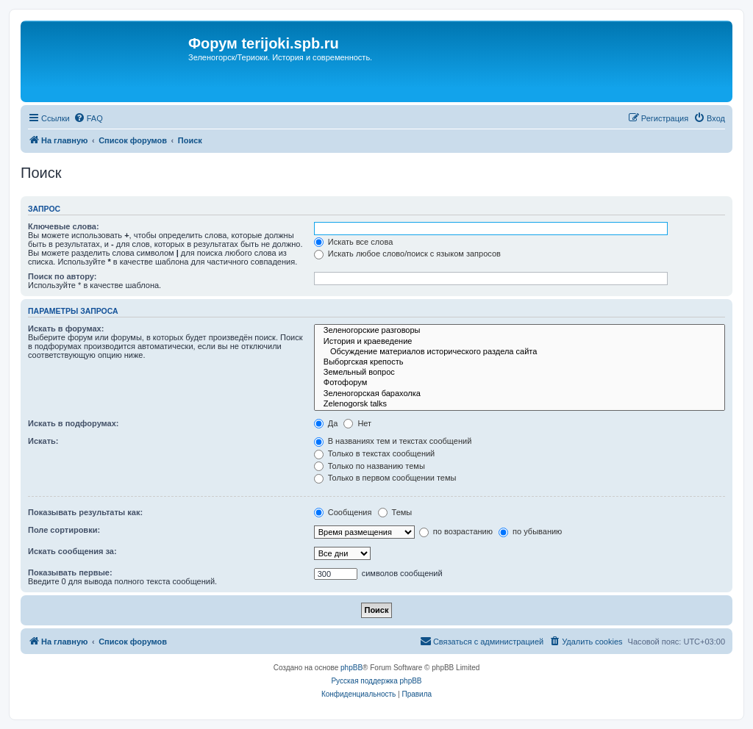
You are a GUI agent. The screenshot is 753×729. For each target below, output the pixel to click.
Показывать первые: (70, 572)
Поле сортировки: (64, 529)
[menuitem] (88, 118)
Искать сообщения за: (72, 551)
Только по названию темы (369, 466)
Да (326, 423)
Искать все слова (353, 241)
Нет (357, 423)
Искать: (43, 441)
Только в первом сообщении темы (385, 477)
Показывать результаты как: (85, 512)
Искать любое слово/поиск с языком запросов (407, 253)
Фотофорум (519, 383)
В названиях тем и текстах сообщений (393, 441)
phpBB (351, 668)
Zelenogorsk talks (519, 404)
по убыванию (530, 531)
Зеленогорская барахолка (519, 394)
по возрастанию (456, 531)
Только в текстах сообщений (374, 453)
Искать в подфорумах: (73, 423)
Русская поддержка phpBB (376, 681)
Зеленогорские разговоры (519, 331)
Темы (395, 512)
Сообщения (343, 512)
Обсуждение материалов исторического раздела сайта (519, 352)
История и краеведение (519, 342)
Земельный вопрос (519, 372)
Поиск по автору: (62, 276)
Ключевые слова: (63, 226)
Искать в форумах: (66, 328)
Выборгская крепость (519, 362)
